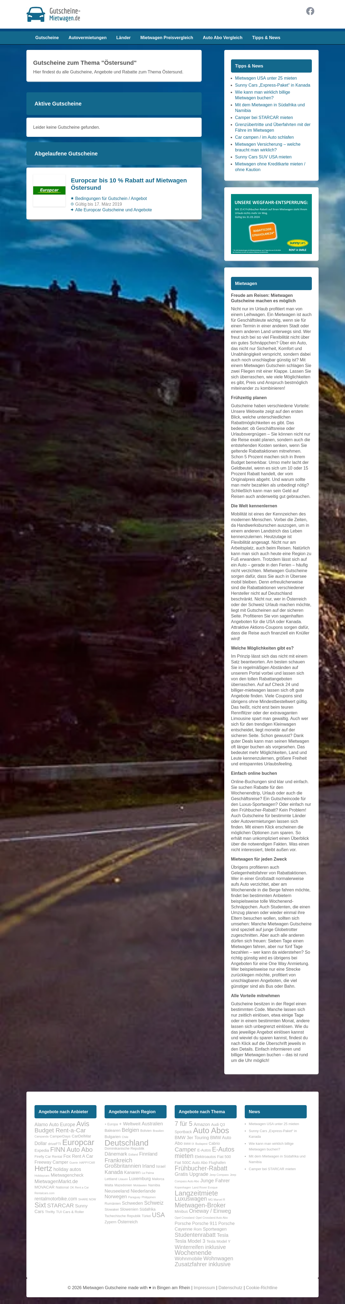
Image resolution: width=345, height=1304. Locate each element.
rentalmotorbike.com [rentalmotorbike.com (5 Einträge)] (55, 1198)
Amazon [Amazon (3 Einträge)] (202, 1124)
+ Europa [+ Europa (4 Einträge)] (111, 1124)
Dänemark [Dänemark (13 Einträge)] (116, 1154)
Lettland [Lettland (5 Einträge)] (111, 1179)
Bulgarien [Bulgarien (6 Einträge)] (112, 1137)
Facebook (310, 11)
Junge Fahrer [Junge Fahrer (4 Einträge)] (215, 1180)
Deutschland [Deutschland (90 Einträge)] (127, 1142)
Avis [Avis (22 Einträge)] (82, 1124)
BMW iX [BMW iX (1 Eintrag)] (189, 1143)
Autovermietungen (87, 37)
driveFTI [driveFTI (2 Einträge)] (54, 1144)
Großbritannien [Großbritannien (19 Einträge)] (123, 1166)
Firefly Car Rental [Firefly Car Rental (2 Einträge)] (48, 1156)
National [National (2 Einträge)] (62, 1187)
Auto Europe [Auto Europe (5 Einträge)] (62, 1124)
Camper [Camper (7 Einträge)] (185, 1149)
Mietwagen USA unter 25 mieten (266, 78)
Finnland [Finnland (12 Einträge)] (148, 1154)
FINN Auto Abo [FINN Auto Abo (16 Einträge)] (71, 1149)
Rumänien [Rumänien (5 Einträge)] (113, 1203)
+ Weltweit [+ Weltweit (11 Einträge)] (130, 1123)
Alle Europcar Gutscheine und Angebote (113, 210)
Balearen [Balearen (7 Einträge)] (112, 1130)
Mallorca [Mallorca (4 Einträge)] (158, 1179)
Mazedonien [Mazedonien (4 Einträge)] (123, 1185)
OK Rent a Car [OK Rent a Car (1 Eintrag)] (79, 1187)
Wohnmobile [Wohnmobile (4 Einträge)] (188, 1258)
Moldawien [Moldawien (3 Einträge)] (140, 1185)
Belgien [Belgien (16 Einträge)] (130, 1130)
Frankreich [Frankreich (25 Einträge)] (118, 1160)
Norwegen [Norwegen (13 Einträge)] (116, 1196)
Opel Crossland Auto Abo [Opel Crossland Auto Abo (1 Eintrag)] (212, 1217)
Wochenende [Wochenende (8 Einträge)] (193, 1252)
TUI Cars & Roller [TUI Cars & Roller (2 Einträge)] (70, 1212)
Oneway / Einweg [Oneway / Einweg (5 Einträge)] (210, 1211)
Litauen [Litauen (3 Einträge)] (123, 1179)
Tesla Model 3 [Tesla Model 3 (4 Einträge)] (190, 1241)
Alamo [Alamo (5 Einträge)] (41, 1124)
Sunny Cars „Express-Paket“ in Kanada (272, 85)
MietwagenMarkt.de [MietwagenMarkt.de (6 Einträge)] (56, 1181)
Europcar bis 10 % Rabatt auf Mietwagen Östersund (129, 184)
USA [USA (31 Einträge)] (158, 1214)
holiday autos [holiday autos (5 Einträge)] (67, 1169)
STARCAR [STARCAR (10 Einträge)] (60, 1205)
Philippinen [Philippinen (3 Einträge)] (149, 1197)
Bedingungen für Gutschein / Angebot (111, 198)
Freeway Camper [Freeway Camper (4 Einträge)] (51, 1162)
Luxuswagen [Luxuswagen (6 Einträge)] (191, 1199)
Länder (123, 37)
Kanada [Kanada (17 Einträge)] (114, 1172)
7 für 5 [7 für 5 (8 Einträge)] (183, 1123)
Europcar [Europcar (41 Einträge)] (78, 1142)
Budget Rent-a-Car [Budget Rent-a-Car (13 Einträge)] (60, 1130)
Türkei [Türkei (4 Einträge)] (146, 1216)
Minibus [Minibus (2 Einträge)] (181, 1211)
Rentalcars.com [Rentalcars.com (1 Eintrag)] (44, 1193)
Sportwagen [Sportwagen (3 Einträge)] (215, 1229)
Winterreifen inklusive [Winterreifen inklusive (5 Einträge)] (200, 1247)
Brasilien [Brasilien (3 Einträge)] (158, 1130)
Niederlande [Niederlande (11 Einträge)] (143, 1191)
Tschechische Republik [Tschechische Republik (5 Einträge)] (123, 1216)
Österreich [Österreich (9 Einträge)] (127, 1221)
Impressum (204, 1287)
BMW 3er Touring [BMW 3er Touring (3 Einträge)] (192, 1137)
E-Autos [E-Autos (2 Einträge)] (204, 1150)
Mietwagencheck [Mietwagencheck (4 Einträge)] (67, 1175)
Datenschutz (231, 1287)
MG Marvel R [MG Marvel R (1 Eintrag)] (216, 1199)
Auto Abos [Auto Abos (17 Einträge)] (211, 1130)
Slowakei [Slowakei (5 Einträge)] (112, 1209)
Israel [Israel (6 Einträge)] (160, 1166)
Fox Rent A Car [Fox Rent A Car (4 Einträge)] (78, 1156)
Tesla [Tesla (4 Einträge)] (222, 1235)
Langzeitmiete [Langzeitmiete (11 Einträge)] (196, 1193)
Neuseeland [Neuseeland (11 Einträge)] (117, 1191)
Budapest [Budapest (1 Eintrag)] (201, 1143)
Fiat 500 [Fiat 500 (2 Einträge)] (224, 1156)
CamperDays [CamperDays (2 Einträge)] (60, 1136)
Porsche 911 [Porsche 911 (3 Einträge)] (204, 1223)
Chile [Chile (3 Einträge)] (125, 1137)
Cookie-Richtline (262, 1287)
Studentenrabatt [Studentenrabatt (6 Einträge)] (195, 1235)
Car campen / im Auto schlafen (264, 137)
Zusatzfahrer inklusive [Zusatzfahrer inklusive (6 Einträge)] (203, 1264)
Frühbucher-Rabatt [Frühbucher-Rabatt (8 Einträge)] (201, 1168)
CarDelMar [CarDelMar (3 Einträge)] (81, 1136)
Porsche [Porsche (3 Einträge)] (183, 1223)
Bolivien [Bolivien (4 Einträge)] (145, 1131)
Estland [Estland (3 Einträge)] (133, 1154)
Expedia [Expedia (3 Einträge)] (41, 1150)
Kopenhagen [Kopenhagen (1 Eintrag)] (183, 1187)
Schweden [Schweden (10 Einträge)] (132, 1203)
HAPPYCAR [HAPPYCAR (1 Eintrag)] (87, 1162)
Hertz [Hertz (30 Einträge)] (43, 1168)
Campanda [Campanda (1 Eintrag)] (41, 1136)
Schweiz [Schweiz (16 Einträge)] (154, 1203)
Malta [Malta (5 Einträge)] (109, 1185)
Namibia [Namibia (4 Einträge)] (154, 1185)
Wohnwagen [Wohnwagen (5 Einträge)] (218, 1258)
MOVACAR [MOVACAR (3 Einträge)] (44, 1187)
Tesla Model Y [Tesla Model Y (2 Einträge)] (218, 1241)
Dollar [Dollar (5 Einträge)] (40, 1143)
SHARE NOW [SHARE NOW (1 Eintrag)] (87, 1199)
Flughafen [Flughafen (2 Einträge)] (217, 1162)
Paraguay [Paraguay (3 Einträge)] (134, 1197)
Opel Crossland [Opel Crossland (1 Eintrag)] (184, 1217)
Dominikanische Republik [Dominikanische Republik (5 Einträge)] (124, 1148)
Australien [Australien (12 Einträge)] (152, 1123)
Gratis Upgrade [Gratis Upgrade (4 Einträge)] (191, 1174)
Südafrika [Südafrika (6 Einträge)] (148, 1209)
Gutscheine (47, 37)
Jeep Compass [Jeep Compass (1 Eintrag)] (219, 1174)
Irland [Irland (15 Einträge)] (148, 1166)
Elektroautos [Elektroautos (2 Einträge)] (205, 1156)
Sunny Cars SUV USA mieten (263, 157)
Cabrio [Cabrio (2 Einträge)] (214, 1143)
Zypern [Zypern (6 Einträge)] (110, 1222)
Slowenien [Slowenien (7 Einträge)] (129, 1209)
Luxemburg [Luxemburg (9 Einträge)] (140, 1178)
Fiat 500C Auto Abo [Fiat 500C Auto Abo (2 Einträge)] (191, 1162)
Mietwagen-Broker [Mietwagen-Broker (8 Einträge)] (200, 1205)
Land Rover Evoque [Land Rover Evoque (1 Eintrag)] (205, 1187)
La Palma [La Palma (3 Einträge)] (148, 1172)
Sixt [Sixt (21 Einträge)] (40, 1205)
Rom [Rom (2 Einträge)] (198, 1229)
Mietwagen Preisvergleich (166, 37)
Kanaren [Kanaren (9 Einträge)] (132, 1172)
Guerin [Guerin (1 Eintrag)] (74, 1162)
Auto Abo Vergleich (222, 37)
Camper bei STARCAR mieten (264, 117)
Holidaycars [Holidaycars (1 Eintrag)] (42, 1175)
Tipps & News (266, 37)
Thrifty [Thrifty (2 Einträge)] (50, 1212)
